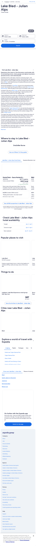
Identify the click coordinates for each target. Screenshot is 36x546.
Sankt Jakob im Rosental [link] (9, 378)
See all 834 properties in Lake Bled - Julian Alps (18, 203)
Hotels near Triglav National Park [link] (13, 352)
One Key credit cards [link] (7, 483)
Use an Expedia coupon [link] (8, 524)
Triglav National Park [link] (10, 355)
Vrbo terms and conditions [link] (8, 499)
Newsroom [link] (5, 448)
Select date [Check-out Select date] (25, 37)
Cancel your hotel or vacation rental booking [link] (12, 516)
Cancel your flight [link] (6, 519)
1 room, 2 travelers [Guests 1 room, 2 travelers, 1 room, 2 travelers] (9, 41)
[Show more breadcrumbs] (2, 1)
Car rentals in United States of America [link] (11, 478)
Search (18, 45)
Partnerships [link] (5, 446)
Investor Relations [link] (6, 451)
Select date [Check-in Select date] (7, 37)
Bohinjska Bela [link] (6, 384)
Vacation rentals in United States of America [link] (12, 470)
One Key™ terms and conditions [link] (9, 497)
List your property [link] (6, 443)
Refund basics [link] (6, 521)
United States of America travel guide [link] (11, 465)
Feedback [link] (5, 459)
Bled (6, 82)
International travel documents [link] (9, 526)
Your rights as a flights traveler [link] (9, 529)
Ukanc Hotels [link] (8, 358)
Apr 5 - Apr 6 (29, 227)
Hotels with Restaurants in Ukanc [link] (13, 364)
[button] (18, 70)
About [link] (4, 438)
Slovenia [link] (7, 1)
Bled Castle (15, 90)
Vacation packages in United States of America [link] (12, 473)
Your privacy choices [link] (7, 504)
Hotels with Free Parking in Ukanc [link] (13, 361)
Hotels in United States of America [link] (10, 468)
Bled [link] (3, 375)
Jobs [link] (4, 441)
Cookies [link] (4, 492)
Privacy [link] (4, 489)
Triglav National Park (14, 108)
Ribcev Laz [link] (5, 386)
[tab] (11, 160)
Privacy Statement (24, 540)
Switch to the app (18, 424)
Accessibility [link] (5, 502)
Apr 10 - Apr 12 (28, 231)
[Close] (33, 536)
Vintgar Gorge (7, 112)
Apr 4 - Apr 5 (29, 224)
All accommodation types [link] (8, 480)
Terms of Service (10, 541)
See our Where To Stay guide (18, 152)
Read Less (3, 129)
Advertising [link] (5, 453)
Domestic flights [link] (6, 475)
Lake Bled (15, 85)
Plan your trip (32, 1)
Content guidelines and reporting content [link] (11, 507)
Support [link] (4, 514)
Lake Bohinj (15, 109)
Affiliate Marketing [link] (6, 456)
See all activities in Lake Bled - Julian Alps (18, 303)
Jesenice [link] (4, 381)
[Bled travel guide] (15, 323)
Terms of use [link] (5, 494)
